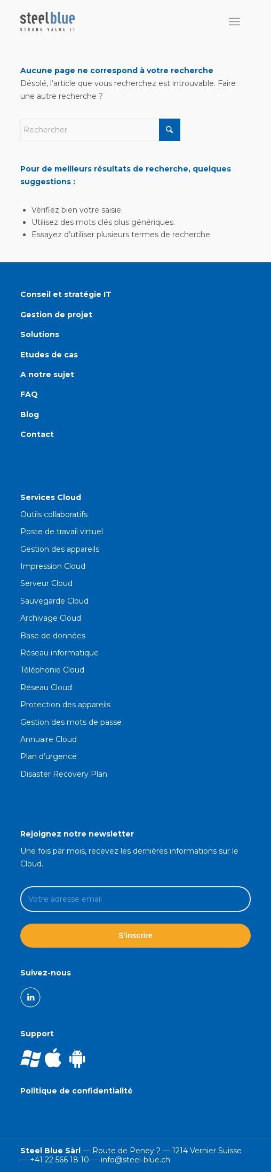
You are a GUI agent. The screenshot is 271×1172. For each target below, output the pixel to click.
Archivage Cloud (50, 618)
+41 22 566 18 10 (59, 1160)
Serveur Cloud (46, 583)
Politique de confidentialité (76, 1091)
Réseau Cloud (46, 687)
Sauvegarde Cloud (54, 601)
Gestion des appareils (59, 549)
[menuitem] (234, 21)
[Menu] (234, 21)
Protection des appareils (65, 704)
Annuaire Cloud (48, 739)
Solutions (39, 334)
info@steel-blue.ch (135, 1160)
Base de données (52, 635)
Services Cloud (50, 497)
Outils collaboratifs (53, 514)
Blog (29, 414)
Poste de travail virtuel (61, 531)
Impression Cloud (52, 566)
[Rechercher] (100, 130)
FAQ (29, 394)
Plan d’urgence (48, 756)
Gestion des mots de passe (71, 722)
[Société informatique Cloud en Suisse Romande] (112, 21)
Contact (37, 434)
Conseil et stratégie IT (65, 294)
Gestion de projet (56, 314)
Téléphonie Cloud (52, 670)
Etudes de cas (49, 355)
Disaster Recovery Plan (63, 774)
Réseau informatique (59, 653)
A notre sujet (47, 374)
